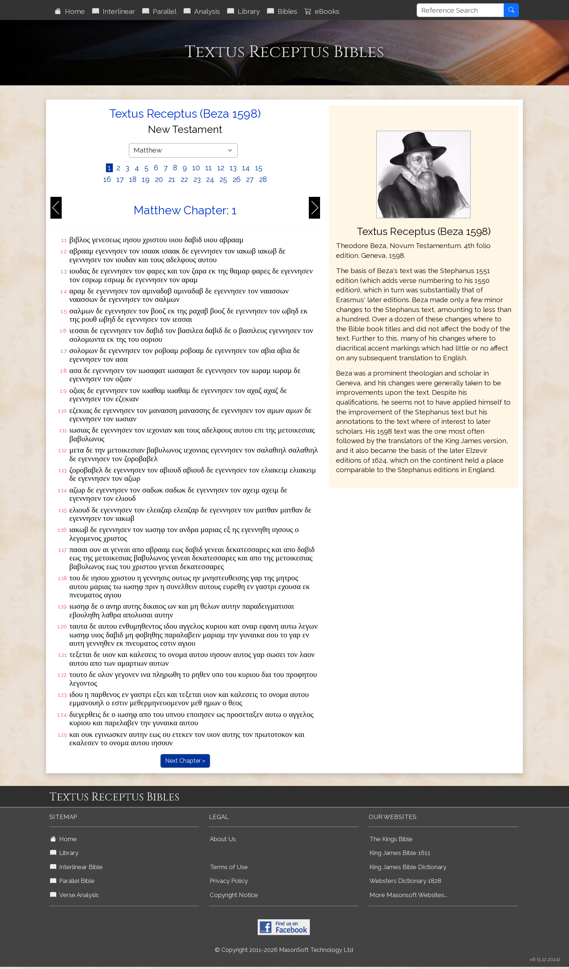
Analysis (202, 11)
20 (159, 179)
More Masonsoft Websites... (408, 895)
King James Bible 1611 (399, 852)
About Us (223, 839)
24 (210, 179)
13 (233, 167)
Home (69, 11)
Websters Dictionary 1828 (405, 880)
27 (249, 179)
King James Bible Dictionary (407, 867)
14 (245, 167)
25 (223, 179)
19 (145, 179)
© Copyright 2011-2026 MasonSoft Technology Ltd (284, 949)
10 (196, 167)
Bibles (282, 11)
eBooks (321, 11)
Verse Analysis (74, 895)
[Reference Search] (460, 10)
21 (172, 179)
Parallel (159, 11)
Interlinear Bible (76, 867)
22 (184, 179)
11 (209, 167)
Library (243, 11)
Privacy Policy (229, 880)
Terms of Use (229, 867)
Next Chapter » (185, 760)
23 (197, 179)
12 (221, 167)
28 (263, 179)
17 (120, 179)
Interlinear (113, 11)
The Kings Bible (391, 839)
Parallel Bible (72, 880)
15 (258, 167)
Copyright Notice (234, 895)
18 (132, 179)
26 (236, 179)
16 (107, 179)
